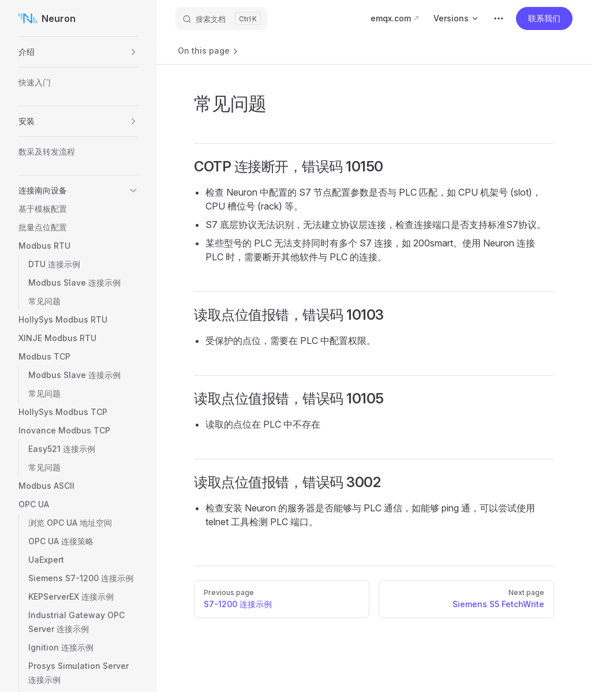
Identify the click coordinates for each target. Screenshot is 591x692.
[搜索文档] (221, 18)
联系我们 (544, 18)
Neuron (47, 18)
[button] (133, 52)
